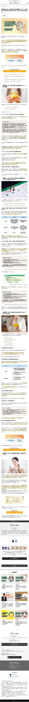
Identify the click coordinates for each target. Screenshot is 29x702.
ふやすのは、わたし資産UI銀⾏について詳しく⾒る (14, 645)
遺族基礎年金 (25, 244)
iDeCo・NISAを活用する (9, 343)
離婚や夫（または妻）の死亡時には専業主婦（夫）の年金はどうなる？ (15, 77)
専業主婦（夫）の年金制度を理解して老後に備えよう (13, 81)
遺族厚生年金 (4, 246)
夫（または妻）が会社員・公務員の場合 (11, 107)
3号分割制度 (8, 214)
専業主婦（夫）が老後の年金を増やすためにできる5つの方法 (15, 79)
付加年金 (6, 362)
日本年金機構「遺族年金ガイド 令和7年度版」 (20, 284)
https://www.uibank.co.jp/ (14, 529)
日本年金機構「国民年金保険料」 (9, 160)
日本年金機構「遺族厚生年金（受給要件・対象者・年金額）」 (17, 304)
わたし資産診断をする (14, 558)
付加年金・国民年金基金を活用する (10, 339)
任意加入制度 (3, 354)
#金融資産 (4, 15)
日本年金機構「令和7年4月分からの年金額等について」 (13, 149)
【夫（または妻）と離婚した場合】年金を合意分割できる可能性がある (15, 204)
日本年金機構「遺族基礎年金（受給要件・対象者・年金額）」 (17, 269)
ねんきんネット (21, 174)
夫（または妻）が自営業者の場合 (10, 108)
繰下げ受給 (16, 393)
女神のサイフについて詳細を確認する (14, 512)
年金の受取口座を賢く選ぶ (9, 344)
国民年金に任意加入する (9, 337)
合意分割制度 (13, 214)
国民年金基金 (11, 362)
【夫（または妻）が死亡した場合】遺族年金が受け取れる (14, 205)
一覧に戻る (14, 565)
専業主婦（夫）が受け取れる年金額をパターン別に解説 (14, 74)
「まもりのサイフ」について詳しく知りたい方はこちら (14, 71)
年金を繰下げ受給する (8, 341)
